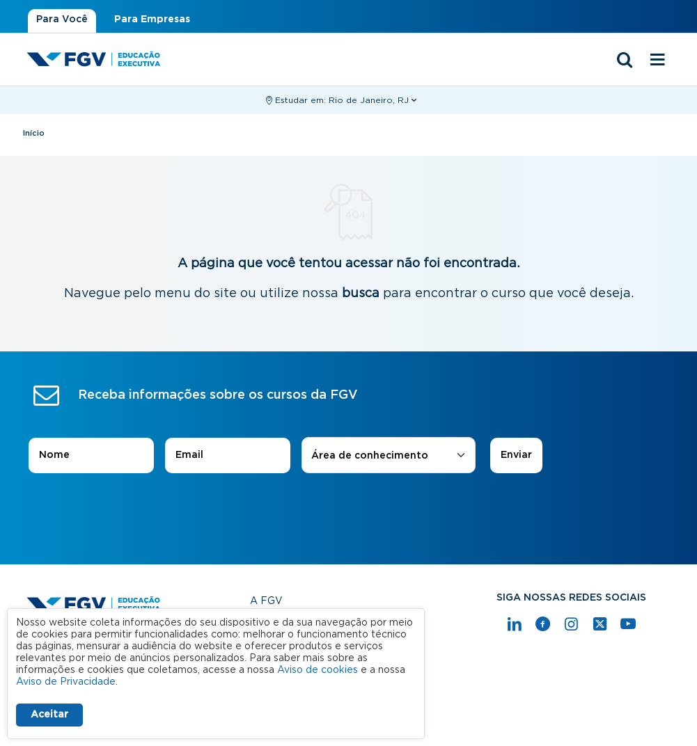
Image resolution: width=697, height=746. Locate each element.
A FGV (266, 601)
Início (34, 133)
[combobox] (388, 456)
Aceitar (49, 715)
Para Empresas (152, 19)
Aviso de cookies (317, 670)
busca (360, 293)
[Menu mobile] (658, 60)
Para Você (62, 19)
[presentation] (349, 512)
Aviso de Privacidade (66, 682)
